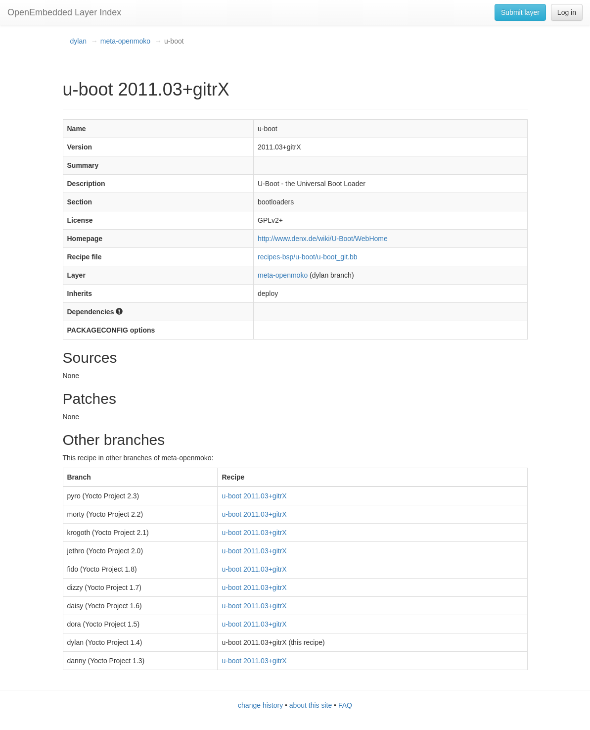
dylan (78, 41)
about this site (310, 705)
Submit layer (520, 12)
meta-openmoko (125, 41)
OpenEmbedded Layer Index (64, 12)
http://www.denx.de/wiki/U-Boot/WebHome (323, 239)
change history (260, 705)
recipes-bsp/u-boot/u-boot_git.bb (308, 257)
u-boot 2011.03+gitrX (254, 496)
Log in (566, 12)
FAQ (345, 705)
